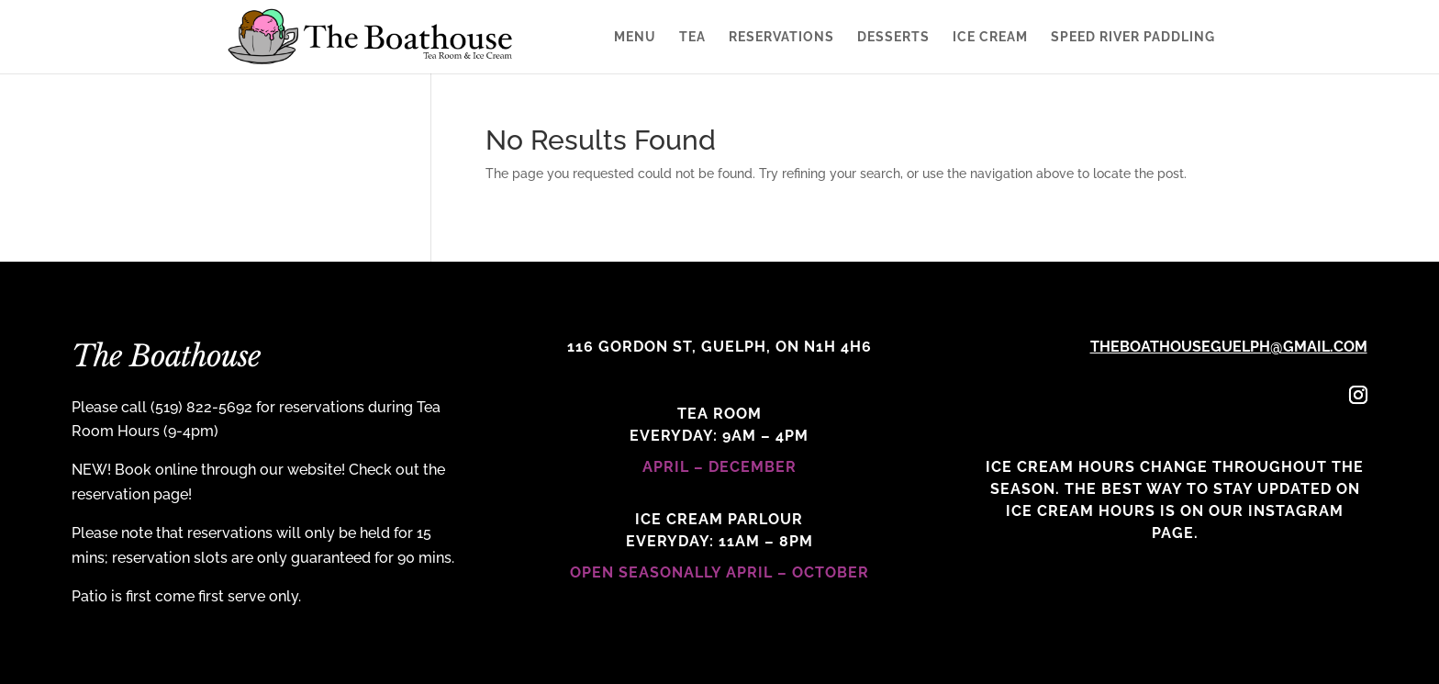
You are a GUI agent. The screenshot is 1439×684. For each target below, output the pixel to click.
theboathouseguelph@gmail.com (1228, 346)
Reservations (781, 37)
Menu (635, 37)
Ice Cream (990, 37)
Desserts (893, 37)
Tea (692, 37)
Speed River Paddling (1133, 37)
